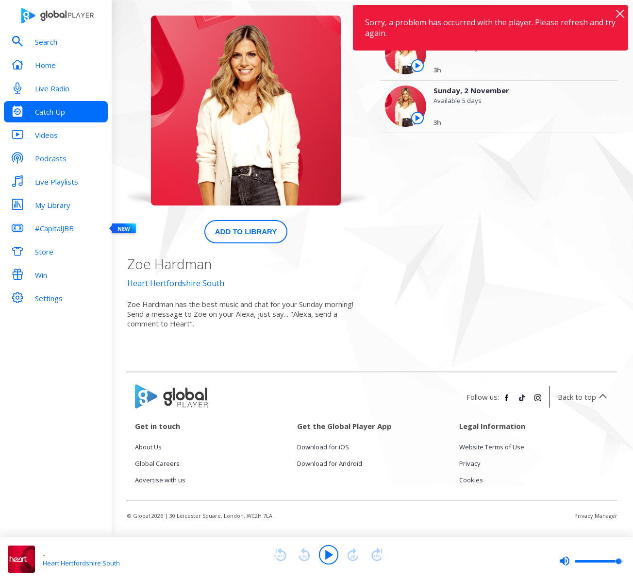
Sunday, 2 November (471, 90)
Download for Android (329, 463)
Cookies (471, 480)
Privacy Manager (595, 516)
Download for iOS (323, 447)
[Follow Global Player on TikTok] (522, 402)
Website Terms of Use (491, 447)
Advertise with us (160, 480)
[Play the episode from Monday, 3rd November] (417, 65)
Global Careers (157, 463)
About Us (148, 447)
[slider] (591, 561)
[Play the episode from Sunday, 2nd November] (417, 118)
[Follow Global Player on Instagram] (538, 402)
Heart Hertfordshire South (175, 283)
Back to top (584, 397)
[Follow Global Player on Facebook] (507, 402)
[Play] (328, 554)
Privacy (470, 463)
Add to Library (246, 231)
